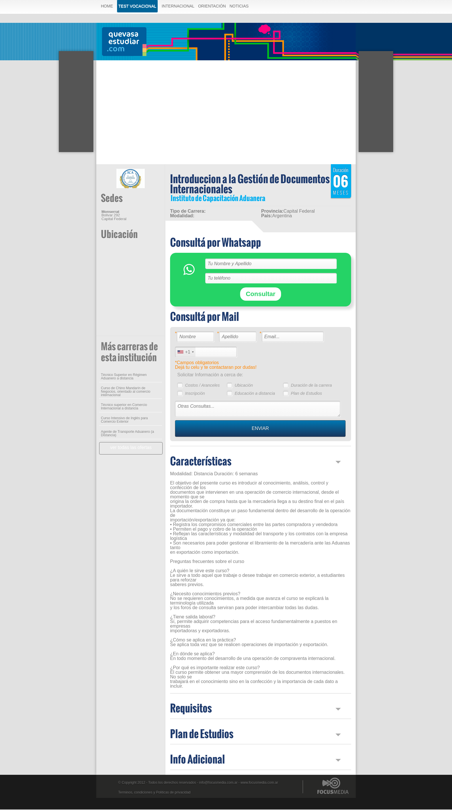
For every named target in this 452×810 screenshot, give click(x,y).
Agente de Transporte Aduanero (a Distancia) (127, 434)
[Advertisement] (226, 103)
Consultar (261, 294)
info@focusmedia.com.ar (218, 783)
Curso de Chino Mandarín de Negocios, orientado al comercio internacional (125, 392)
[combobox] (185, 352)
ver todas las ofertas (131, 448)
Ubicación (244, 386)
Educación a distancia (255, 394)
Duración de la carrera (311, 386)
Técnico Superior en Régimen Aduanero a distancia (124, 377)
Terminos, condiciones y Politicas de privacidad (154, 793)
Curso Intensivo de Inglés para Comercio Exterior (124, 420)
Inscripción (195, 394)
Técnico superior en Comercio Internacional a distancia (124, 407)
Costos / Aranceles (202, 386)
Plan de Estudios (306, 394)
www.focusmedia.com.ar (259, 783)
